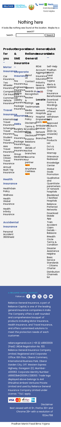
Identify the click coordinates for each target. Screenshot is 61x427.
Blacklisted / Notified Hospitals (53, 198)
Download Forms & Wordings (52, 102)
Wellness (8, 195)
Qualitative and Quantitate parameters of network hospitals (53, 185)
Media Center (29, 111)
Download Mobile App (52, 216)
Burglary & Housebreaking (22, 130)
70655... (49, 5)
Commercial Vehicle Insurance (10, 101)
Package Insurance (19, 107)
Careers (29, 87)
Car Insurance (8, 78)
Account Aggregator (42, 71)
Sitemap (51, 153)
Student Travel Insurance (8, 140)
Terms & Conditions (31, 128)
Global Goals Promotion (53, 172)
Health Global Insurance (9, 202)
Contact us (30, 83)
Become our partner (30, 161)
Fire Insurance (19, 82)
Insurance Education (41, 77)
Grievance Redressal (53, 158)
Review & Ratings (29, 100)
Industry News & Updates (40, 85)
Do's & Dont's (50, 148)
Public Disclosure (31, 134)
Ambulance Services (42, 127)
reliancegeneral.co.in (20, 343)
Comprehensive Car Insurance (12, 93)
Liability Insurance (19, 101)
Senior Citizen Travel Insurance (8, 159)
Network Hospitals (41, 112)
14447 (40, 5)
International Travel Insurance (10, 122)
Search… (10, 35)
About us (28, 76)
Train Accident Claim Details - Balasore (52, 227)
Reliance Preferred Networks (52, 207)
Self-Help (52, 66)
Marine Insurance (19, 95)
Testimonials (32, 106)
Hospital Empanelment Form (44, 119)
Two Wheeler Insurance (8, 85)
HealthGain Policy (9, 190)
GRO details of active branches (30, 149)
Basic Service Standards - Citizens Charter (52, 263)
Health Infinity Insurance (9, 212)
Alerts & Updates (51, 86)
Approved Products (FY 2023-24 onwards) (52, 128)
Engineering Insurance (20, 88)
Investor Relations (30, 140)
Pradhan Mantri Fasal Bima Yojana (51, 75)
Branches (41, 138)
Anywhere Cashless (30, 171)
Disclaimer (31, 123)
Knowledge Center (53, 164)
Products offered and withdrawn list (53, 114)
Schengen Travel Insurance (9, 131)
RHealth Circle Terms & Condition (52, 240)
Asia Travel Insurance (8, 149)
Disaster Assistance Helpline (53, 251)
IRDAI (38, 66)
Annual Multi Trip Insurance (8, 170)
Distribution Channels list (53, 274)
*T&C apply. (24, 393)
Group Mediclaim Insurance (20, 157)
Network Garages (40, 133)
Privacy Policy (29, 118)
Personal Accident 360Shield (8, 236)
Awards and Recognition (32, 92)
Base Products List (52, 140)
